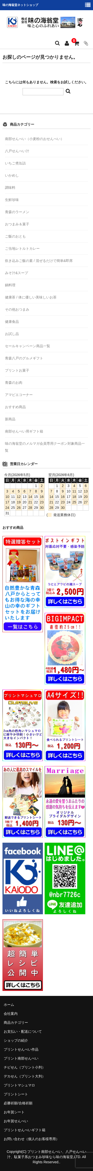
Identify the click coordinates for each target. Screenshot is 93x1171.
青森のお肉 (13, 383)
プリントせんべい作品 (21, 1049)
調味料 (10, 188)
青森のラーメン (17, 212)
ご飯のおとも (15, 236)
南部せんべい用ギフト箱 (24, 431)
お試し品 (12, 334)
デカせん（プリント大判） (24, 1076)
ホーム (9, 1005)
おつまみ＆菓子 (17, 224)
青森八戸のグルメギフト (24, 358)
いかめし (12, 175)
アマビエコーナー (19, 395)
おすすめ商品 (15, 407)
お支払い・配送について (23, 1031)
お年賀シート (14, 1112)
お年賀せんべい (16, 1121)
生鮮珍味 (12, 200)
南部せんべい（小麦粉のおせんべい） (34, 139)
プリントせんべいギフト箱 (24, 1130)
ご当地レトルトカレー (22, 248)
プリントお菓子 (17, 370)
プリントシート (16, 1094)
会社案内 (11, 1014)
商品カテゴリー (16, 1023)
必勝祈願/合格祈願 (18, 1103)
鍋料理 (10, 285)
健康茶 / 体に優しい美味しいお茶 (31, 297)
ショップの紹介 (16, 1040)
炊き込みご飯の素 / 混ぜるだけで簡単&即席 (39, 261)
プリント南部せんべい (21, 1058)
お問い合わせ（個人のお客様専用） (31, 1139)
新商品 (10, 419)
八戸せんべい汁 (17, 151)
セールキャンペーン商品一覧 (27, 346)
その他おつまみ (17, 309)
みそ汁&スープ (16, 273)
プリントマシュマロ (19, 1085)
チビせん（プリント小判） (24, 1067)
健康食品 (12, 322)
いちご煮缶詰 (15, 163)
